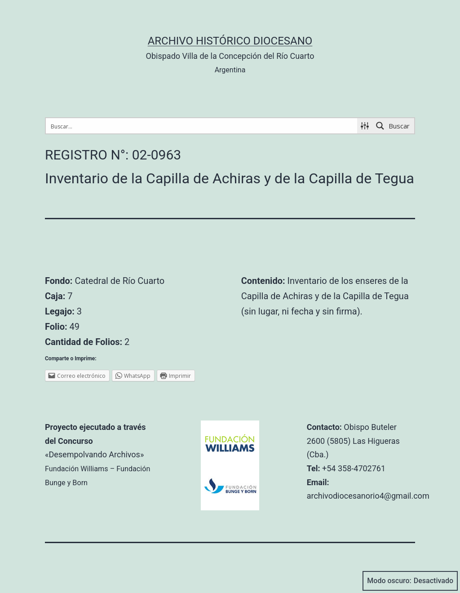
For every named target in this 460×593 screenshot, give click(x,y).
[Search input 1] (202, 126)
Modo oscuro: (410, 580)
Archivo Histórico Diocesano (230, 41)
